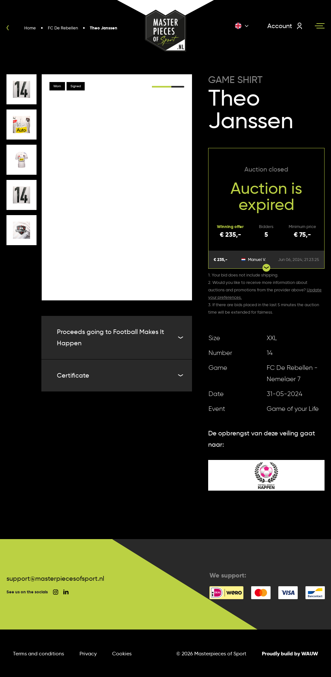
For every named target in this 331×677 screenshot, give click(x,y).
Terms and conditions (38, 654)
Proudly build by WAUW (290, 653)
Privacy (88, 654)
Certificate (119, 375)
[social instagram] (55, 592)
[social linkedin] (66, 592)
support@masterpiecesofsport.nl (55, 578)
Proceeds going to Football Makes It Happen (119, 337)
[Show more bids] (266, 268)
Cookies (122, 654)
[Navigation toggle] (320, 25)
